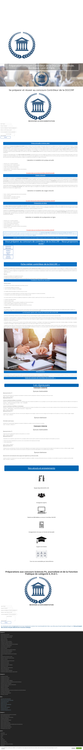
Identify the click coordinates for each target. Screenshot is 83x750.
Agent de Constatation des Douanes (7, 717)
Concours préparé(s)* (4, 131)
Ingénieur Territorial (4, 659)
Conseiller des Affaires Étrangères (6, 642)
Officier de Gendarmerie (5, 668)
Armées (2, 738)
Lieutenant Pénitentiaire (5, 685)
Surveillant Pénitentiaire (5, 718)
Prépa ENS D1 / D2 (4, 742)
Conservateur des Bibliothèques (6, 645)
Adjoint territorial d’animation (6, 725)
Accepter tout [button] (79, 748)
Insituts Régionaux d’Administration (7, 667)
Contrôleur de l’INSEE (4, 676)
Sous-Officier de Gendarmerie (6, 692)
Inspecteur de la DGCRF (5, 662)
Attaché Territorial (4, 638)
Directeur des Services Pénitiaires (6, 651)
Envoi (5, 137)
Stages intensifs (40, 175)
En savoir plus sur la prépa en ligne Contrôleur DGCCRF (40, 230)
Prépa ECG (2, 745)
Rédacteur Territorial (4, 687)
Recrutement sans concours (5, 728)
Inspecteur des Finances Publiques (7, 664)
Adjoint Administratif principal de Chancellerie (8, 714)
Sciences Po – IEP (4, 734)
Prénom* (2, 125)
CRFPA (2, 735)
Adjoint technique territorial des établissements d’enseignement (12, 724)
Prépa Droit (3, 739)
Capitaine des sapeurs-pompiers (6, 641)
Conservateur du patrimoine (5, 646)
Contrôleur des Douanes (5, 679)
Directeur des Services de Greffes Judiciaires (8, 649)
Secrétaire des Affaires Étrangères (6, 670)
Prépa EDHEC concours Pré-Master (7, 743)
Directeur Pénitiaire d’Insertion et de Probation (9, 653)
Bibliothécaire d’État (4, 639)
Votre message (3, 135)
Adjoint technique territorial (5, 722)
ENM (1, 737)
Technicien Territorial (4, 694)
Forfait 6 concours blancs (8, 252)
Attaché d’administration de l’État (6, 637)
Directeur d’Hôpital (4, 648)
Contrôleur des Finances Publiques (7, 680)
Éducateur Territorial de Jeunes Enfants (7, 657)
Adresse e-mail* (3, 129)
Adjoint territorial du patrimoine (6, 726)
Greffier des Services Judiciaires (6, 683)
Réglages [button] (73, 748)
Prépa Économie (3, 741)
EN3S (2, 655)
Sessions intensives (8, 256)
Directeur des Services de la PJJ (6, 652)
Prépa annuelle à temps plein (40, 143)
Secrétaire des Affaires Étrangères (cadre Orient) (9, 671)
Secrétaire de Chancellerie (5, 691)
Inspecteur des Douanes (5, 663)
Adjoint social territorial (5, 721)
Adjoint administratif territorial (6, 720)
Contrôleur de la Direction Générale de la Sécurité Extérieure (11, 681)
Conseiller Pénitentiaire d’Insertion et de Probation (9, 644)
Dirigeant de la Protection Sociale (6, 656)
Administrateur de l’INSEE (5, 634)
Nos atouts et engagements (41, 468)
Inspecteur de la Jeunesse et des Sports (7, 660)
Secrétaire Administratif (5, 688)
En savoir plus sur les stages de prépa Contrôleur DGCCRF (40, 200)
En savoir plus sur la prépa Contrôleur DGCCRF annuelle (40, 173)
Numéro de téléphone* (5, 127)
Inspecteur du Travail (4, 666)
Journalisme (3, 732)
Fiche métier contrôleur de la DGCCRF (40, 264)
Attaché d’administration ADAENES (7, 635)
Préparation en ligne (40, 203)
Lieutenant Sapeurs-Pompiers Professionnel (8, 684)
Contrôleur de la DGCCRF (5, 677)
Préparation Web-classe (8, 247)
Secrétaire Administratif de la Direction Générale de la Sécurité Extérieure (13, 690)
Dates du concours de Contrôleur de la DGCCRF (40, 378)
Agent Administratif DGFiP (5, 715)
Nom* (2, 123)
